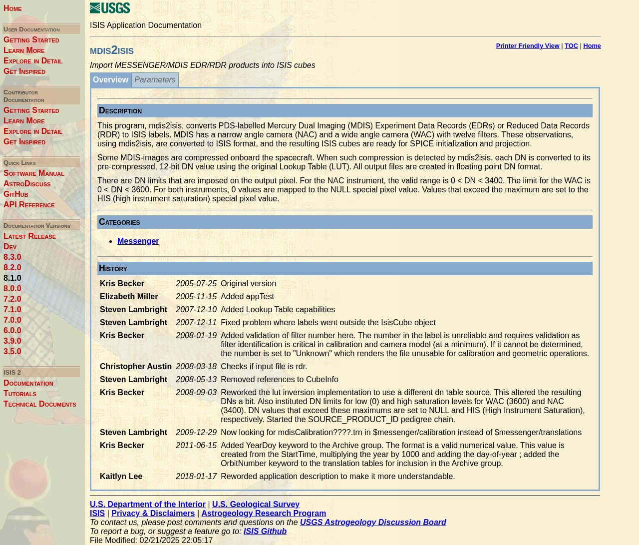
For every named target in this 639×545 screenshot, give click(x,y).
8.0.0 (12, 288)
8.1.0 (12, 278)
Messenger (138, 241)
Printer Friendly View (528, 45)
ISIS (97, 513)
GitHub (15, 194)
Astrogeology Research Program (264, 513)
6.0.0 (12, 330)
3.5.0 (12, 351)
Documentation (28, 383)
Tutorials (19, 393)
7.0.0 (12, 320)
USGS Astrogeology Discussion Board (373, 522)
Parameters (155, 79)
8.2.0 (12, 267)
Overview (110, 79)
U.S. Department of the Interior (148, 504)
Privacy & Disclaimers (153, 513)
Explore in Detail (32, 60)
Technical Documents (39, 404)
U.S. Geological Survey (256, 504)
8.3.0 (12, 257)
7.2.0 (12, 299)
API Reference (29, 204)
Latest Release (29, 236)
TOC (571, 45)
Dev (9, 246)
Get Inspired (24, 71)
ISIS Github (265, 531)
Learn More (24, 50)
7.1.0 (12, 309)
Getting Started (31, 39)
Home (12, 8)
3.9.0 (12, 341)
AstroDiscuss (27, 183)
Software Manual (33, 173)
